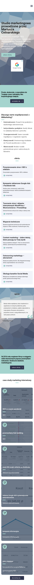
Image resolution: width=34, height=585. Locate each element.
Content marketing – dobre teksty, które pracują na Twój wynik (16, 239)
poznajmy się (17, 101)
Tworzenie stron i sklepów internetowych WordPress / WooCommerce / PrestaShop (14, 205)
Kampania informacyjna (11, 537)
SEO (4, 415)
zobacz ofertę (7, 55)
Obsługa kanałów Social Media (15, 274)
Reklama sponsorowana (11, 473)
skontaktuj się (16, 578)
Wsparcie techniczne (11, 222)
